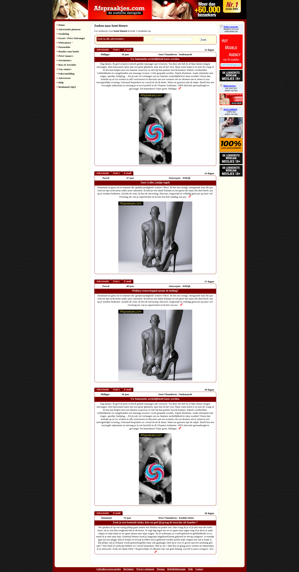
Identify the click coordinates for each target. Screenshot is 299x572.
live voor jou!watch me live (231, 89)
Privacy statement (145, 569)
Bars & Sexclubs (66, 64)
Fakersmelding (65, 73)
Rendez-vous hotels (68, 51)
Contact (199, 569)
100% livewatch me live (231, 113)
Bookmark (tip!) (66, 86)
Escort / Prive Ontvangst (71, 38)
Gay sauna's (64, 69)
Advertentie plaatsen (69, 29)
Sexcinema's (64, 60)
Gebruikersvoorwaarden (108, 569)
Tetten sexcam (229, 27)
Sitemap (161, 569)
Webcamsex (65, 42)
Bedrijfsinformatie (176, 569)
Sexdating (63, 33)
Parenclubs (63, 47)
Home (61, 24)
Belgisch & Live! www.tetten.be (231, 30)
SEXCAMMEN (228, 109)
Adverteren (64, 78)
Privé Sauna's (65, 55)
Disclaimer (128, 569)
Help (60, 82)
